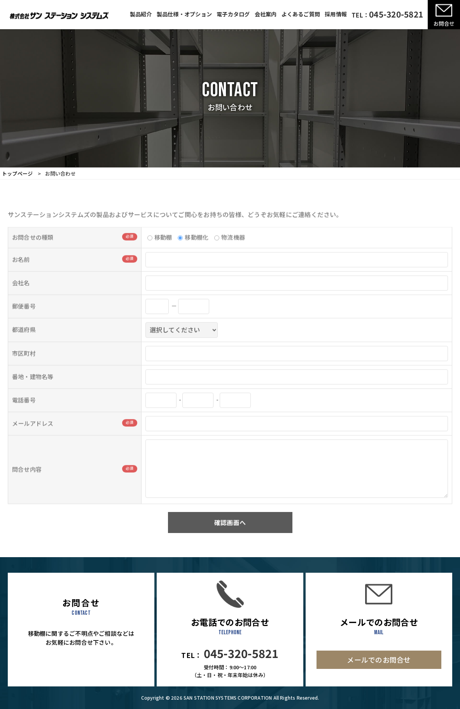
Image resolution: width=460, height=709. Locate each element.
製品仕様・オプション (184, 14)
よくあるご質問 (301, 14)
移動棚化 (193, 246)
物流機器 (229, 246)
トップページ (17, 173)
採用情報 (336, 14)
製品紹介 (141, 14)
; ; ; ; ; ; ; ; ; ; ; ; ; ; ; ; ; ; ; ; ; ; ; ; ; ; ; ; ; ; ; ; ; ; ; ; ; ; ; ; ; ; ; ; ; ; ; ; (181, 339)
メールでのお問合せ (379, 659)
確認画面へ (230, 531)
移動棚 (159, 246)
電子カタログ (233, 14)
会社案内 (266, 14)
